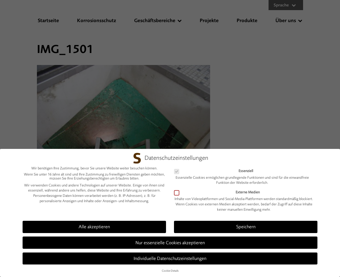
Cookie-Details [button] (170, 267)
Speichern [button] (246, 223)
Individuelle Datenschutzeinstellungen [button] (170, 255)
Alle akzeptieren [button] (94, 223)
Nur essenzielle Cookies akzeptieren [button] (170, 239)
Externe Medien (219, 189)
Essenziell (216, 168)
